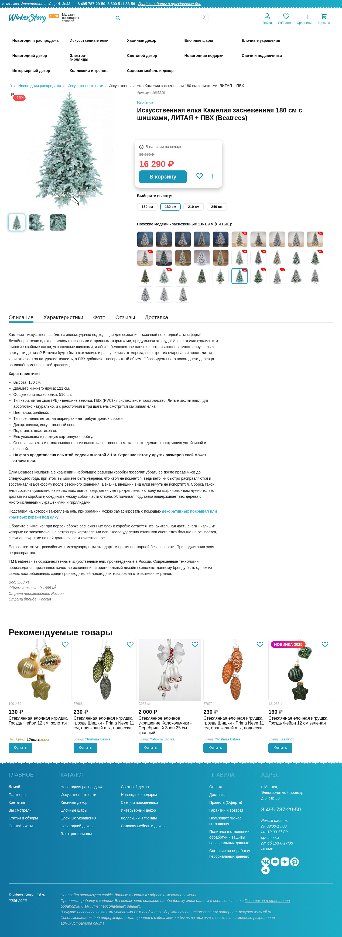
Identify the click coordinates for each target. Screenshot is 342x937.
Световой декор (135, 787)
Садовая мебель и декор (143, 826)
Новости (309, 10)
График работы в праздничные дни (169, 4)
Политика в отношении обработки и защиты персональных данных (229, 837)
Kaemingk (287, 739)
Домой (14, 787)
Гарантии (223, 10)
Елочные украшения (79, 818)
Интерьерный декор (138, 810)
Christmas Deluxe (97, 739)
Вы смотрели (20, 810)
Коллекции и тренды (139, 818)
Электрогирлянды (76, 834)
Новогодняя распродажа (82, 787)
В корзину (162, 177)
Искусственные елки (78, 794)
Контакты (330, 10)
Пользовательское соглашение (225, 821)
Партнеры (17, 794)
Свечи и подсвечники (139, 802)
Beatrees (145, 102)
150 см (147, 207)
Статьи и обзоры (23, 818)
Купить (21, 748)
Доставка (269, 10)
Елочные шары (74, 810)
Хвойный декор (74, 802)
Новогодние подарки (139, 794)
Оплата (290, 10)
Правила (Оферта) (225, 802)
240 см (217, 207)
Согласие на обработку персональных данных (229, 854)
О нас (204, 10)
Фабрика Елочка (162, 739)
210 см (193, 207)
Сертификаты (21, 826)
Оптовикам (246, 10)
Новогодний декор (77, 826)
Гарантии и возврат (226, 810)
